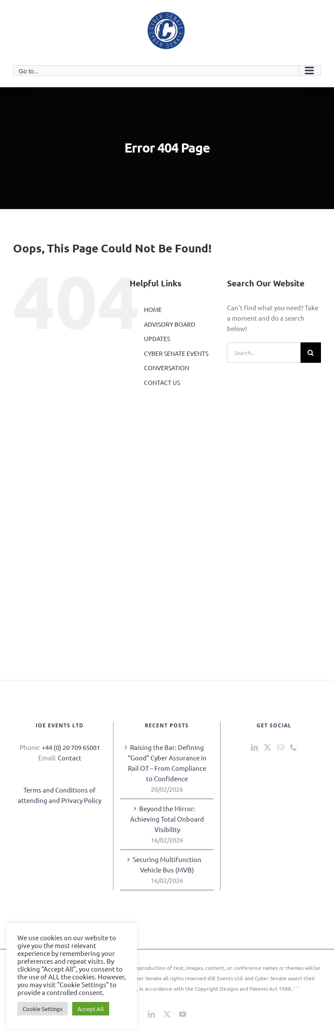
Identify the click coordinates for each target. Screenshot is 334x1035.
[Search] (311, 352)
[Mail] (280, 747)
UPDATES (157, 338)
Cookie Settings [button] (43, 1008)
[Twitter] (267, 747)
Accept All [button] (90, 1008)
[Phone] (293, 747)
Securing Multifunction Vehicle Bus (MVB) (167, 864)
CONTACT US (162, 382)
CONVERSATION (166, 368)
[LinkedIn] (254, 747)
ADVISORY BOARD (169, 324)
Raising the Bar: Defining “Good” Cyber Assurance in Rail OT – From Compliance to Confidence (167, 763)
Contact (69, 757)
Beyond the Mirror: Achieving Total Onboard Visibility (167, 818)
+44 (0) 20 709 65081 (71, 747)
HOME (153, 309)
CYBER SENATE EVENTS (176, 353)
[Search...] (264, 352)
